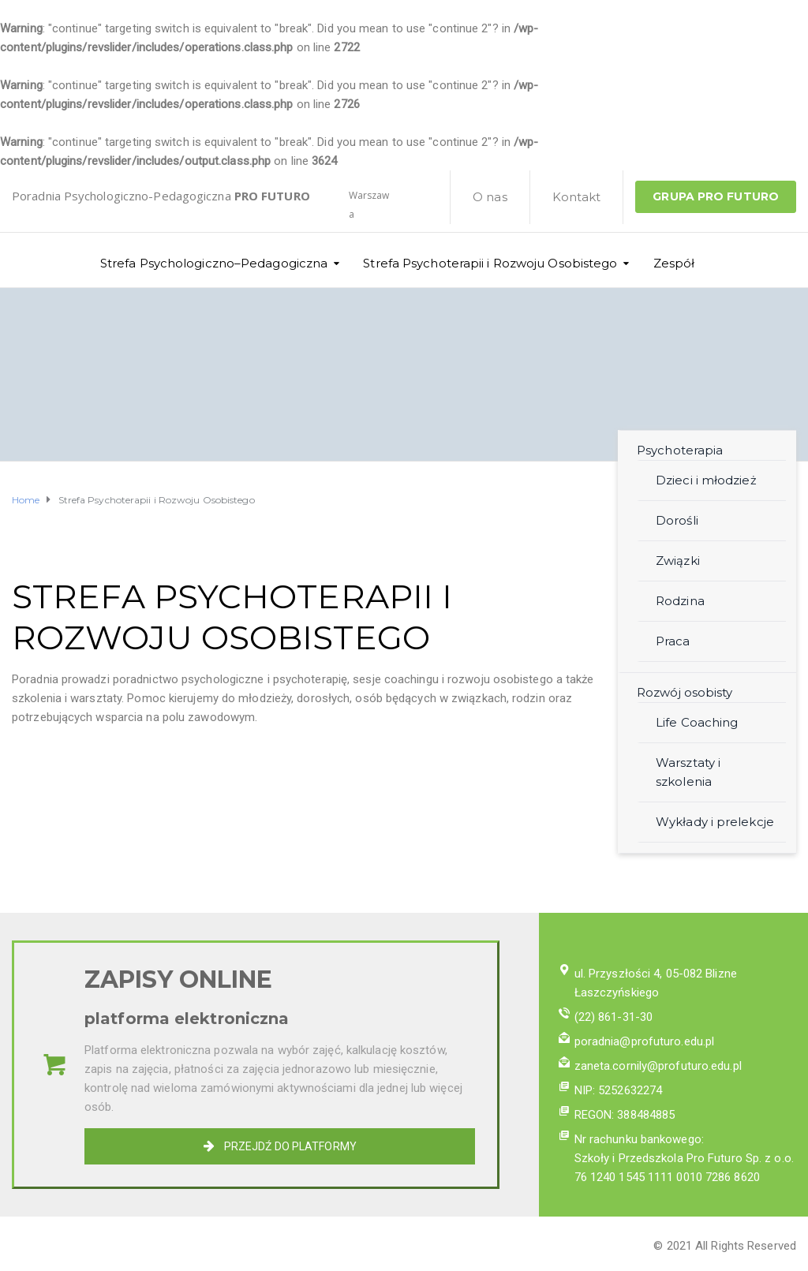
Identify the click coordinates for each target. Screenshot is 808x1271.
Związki (678, 560)
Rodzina (680, 600)
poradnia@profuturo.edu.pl (644, 1041)
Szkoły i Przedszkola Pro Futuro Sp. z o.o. (684, 1158)
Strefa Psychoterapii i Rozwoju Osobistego (490, 263)
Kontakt (576, 196)
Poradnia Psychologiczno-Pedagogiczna (161, 196)
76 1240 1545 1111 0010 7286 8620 (667, 1177)
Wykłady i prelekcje (715, 821)
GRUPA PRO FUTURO (716, 196)
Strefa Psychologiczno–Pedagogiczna (213, 263)
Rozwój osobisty (685, 692)
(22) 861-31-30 (613, 1017)
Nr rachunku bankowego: (639, 1139)
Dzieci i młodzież (706, 480)
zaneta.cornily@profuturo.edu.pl (658, 1066)
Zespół (674, 263)
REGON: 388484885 (624, 1115)
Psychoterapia (680, 450)
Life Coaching (697, 722)
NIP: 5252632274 (618, 1090)
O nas (490, 196)
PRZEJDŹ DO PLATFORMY (280, 1146)
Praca (673, 641)
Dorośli (677, 520)
